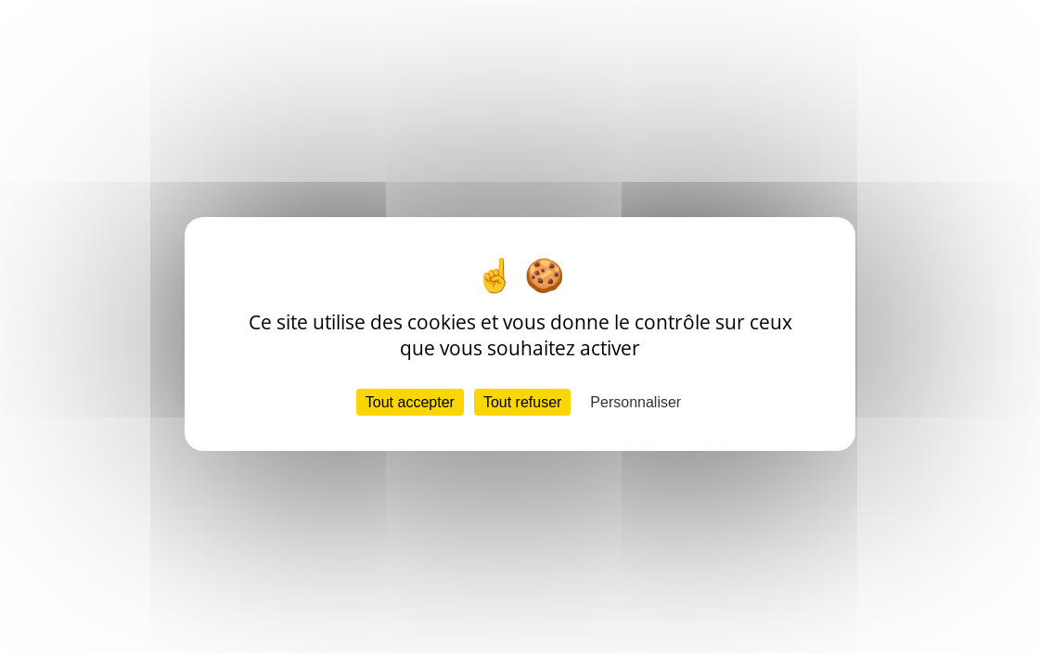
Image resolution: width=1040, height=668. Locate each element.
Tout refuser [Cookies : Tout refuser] (522, 402)
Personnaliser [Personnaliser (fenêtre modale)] (635, 402)
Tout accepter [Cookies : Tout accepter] (410, 402)
